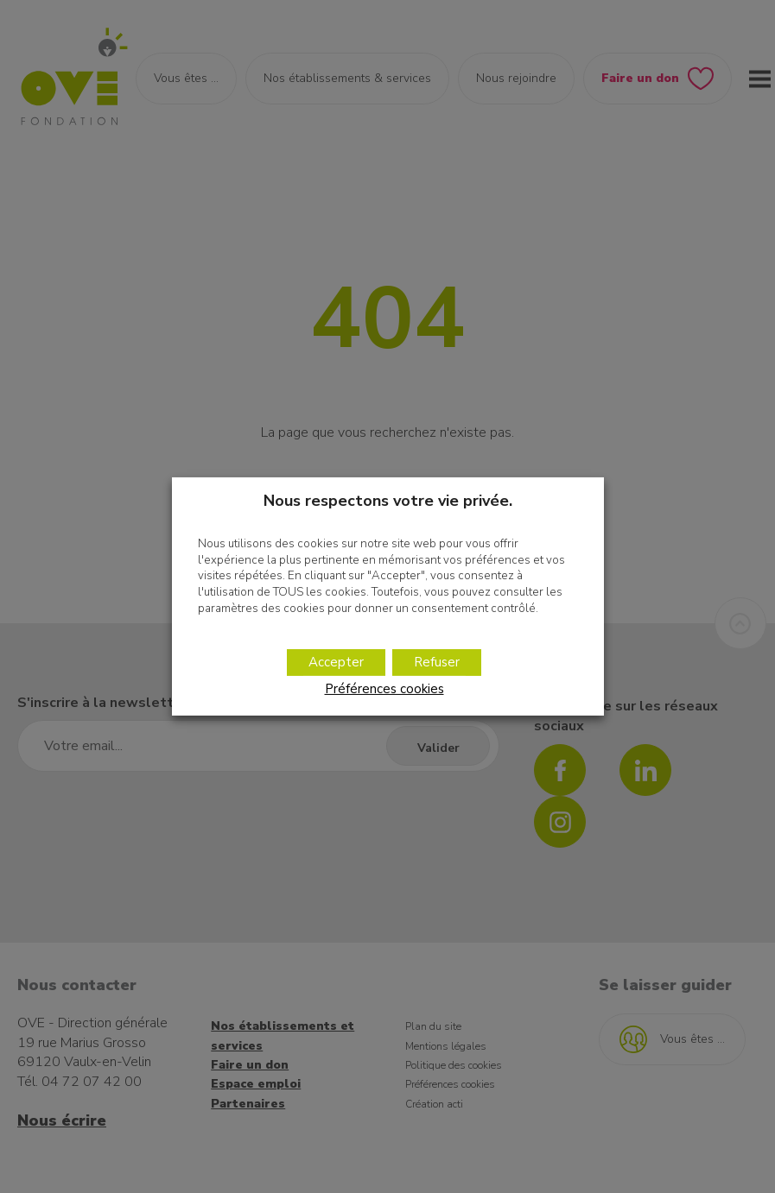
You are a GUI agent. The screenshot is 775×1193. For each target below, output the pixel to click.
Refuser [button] (437, 662)
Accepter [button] (336, 662)
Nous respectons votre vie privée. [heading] (388, 500)
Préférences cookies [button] (384, 688)
